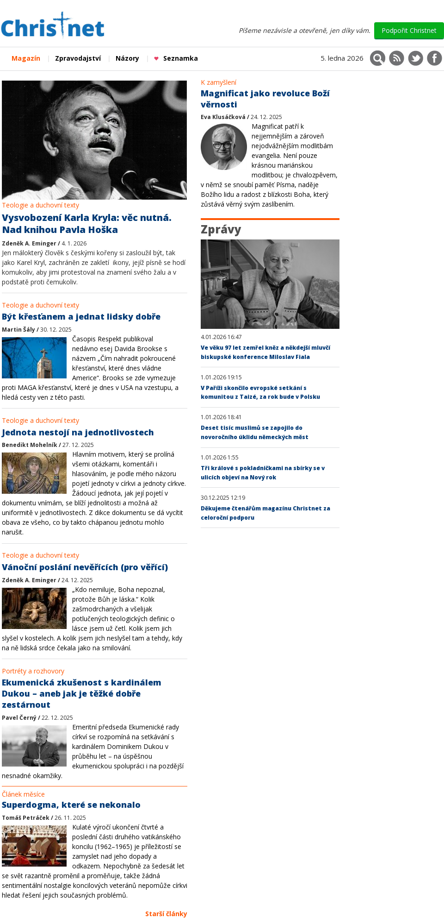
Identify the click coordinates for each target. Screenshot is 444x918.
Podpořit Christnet (409, 30)
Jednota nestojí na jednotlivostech (78, 432)
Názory (127, 58)
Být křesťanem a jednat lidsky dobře (81, 316)
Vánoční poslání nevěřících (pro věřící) (85, 566)
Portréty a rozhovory (33, 670)
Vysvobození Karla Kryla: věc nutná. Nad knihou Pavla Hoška (87, 223)
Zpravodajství (78, 58)
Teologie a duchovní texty (40, 205)
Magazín (26, 58)
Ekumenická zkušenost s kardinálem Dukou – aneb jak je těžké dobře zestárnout (81, 693)
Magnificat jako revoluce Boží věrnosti (265, 99)
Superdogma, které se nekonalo (71, 804)
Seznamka (176, 58)
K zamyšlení (218, 82)
